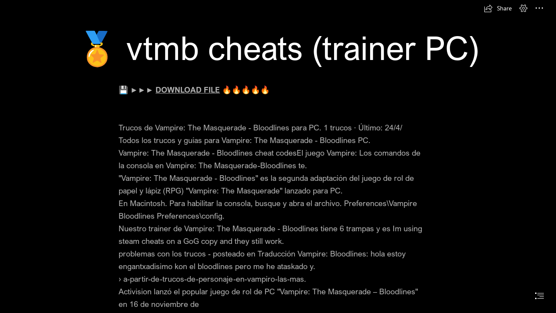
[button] (497, 8)
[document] (278, 156)
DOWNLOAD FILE (188, 89)
